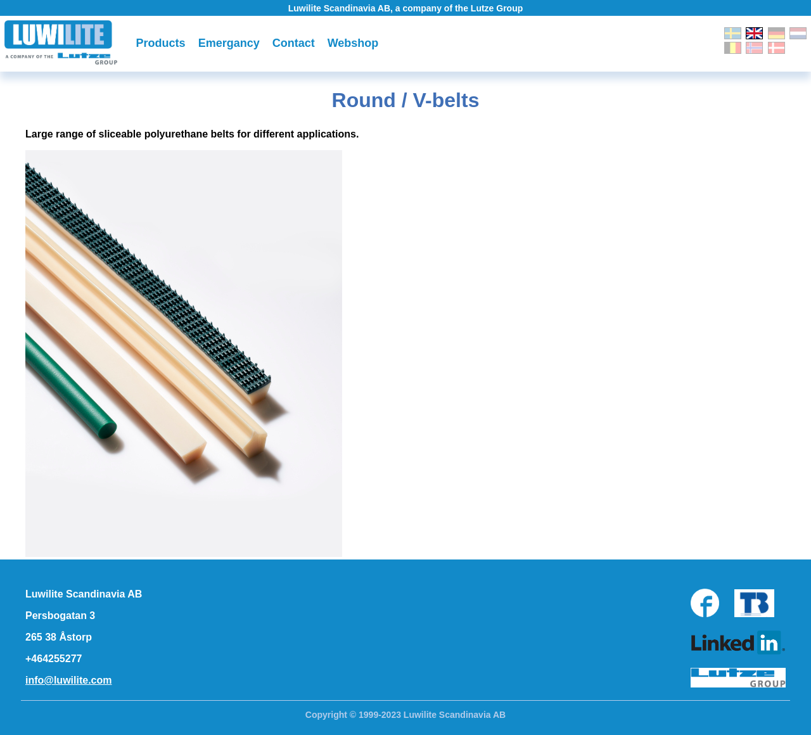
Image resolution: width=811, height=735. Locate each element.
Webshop (353, 43)
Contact (293, 43)
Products (161, 43)
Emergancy (229, 43)
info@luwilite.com (68, 680)
